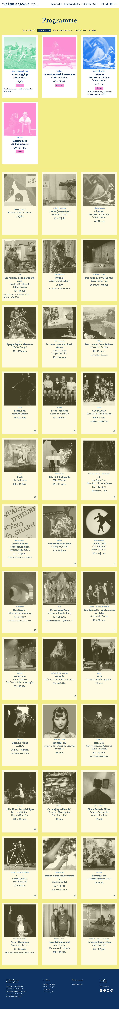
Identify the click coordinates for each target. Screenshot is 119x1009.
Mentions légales (48, 992)
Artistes (92, 30)
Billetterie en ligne (49, 987)
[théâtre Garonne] (22, 4)
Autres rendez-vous (62, 30)
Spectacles (56, 4)
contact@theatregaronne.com (16, 991)
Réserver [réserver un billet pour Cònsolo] (99, 88)
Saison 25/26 (44, 30)
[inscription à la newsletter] (106, 981)
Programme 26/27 (77, 984)
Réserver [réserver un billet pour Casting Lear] (20, 152)
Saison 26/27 (29, 30)
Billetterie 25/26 (72, 4)
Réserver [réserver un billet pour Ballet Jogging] (20, 85)
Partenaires (46, 989)
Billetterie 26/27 (89, 4)
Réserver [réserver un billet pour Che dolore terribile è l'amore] (59, 85)
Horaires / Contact (49, 984)
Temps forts (80, 30)
